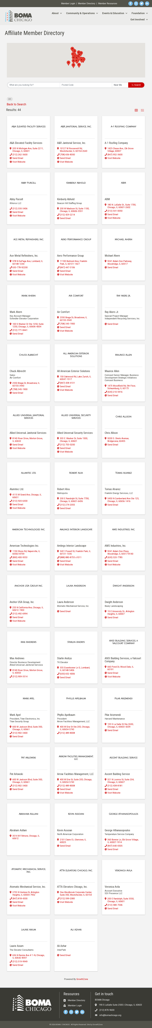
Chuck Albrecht (18, 371)
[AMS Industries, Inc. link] (123, 529)
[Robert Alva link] (76, 473)
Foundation (138, 13)
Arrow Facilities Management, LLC (75, 774)
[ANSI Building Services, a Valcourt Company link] (123, 642)
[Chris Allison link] (123, 416)
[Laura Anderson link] (76, 586)
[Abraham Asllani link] (28, 814)
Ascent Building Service (117, 774)
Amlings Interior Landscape (71, 545)
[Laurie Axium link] (28, 929)
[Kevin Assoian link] (76, 814)
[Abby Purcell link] (28, 183)
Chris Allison (111, 432)
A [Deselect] (9, 99)
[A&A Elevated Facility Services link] (29, 126)
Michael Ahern (112, 255)
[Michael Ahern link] (123, 239)
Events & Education (113, 13)
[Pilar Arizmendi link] (123, 698)
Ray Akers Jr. (112, 312)
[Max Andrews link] (28, 642)
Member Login (68, 3)
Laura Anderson (65, 602)
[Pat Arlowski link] (28, 757)
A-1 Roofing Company (116, 143)
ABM (107, 199)
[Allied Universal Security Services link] (76, 416)
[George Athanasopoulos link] (123, 814)
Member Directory (86, 3)
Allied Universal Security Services (75, 432)
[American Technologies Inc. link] (28, 529)
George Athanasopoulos (117, 830)
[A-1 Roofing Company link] (123, 126)
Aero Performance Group (70, 255)
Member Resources (107, 3)
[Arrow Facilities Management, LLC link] (76, 757)
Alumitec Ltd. (17, 489)
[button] (73, 58)
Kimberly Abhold (65, 199)
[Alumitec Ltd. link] (28, 473)
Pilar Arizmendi (113, 714)
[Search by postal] (86, 85)
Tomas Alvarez (112, 489)
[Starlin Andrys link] (76, 642)
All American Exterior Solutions (73, 371)
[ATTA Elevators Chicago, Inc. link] (76, 870)
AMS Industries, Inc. (115, 545)
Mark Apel (15, 714)
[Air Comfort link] (76, 295)
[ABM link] (123, 183)
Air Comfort (63, 312)
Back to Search (16, 104)
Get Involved (137, 19)
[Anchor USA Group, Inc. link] (28, 586)
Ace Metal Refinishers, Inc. (24, 255)
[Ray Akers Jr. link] (123, 295)
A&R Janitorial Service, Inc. (71, 143)
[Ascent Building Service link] (123, 757)
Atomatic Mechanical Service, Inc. (28, 886)
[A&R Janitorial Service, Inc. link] (76, 126)
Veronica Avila (112, 886)
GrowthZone (82, 979)
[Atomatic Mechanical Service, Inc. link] (28, 870)
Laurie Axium (17, 946)
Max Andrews (17, 658)
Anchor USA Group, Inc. (22, 602)
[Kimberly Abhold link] (76, 183)
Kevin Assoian (64, 830)
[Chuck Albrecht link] (28, 355)
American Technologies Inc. (24, 545)
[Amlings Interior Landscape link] (76, 529)
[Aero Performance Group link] (76, 239)
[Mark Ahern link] (28, 295)
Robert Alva (63, 489)
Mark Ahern (16, 312)
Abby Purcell (16, 199)
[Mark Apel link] (28, 698)
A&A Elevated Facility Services (26, 143)
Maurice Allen (112, 371)
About (55, 13)
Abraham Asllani (18, 830)
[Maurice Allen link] (123, 355)
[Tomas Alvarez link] (123, 473)
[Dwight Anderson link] (123, 586)
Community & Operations (80, 13)
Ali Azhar (61, 946)
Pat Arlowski (16, 774)
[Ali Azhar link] (76, 929)
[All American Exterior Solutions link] (76, 355)
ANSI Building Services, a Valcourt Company (123, 660)
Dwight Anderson (114, 602)
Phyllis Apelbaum (66, 714)
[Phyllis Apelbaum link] (76, 698)
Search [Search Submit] (136, 85)
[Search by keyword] (34, 85)
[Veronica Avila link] (123, 870)
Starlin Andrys (64, 658)
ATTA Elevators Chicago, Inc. (72, 886)
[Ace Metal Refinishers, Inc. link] (29, 239)
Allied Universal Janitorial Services (28, 432)
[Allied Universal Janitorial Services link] (28, 416)
